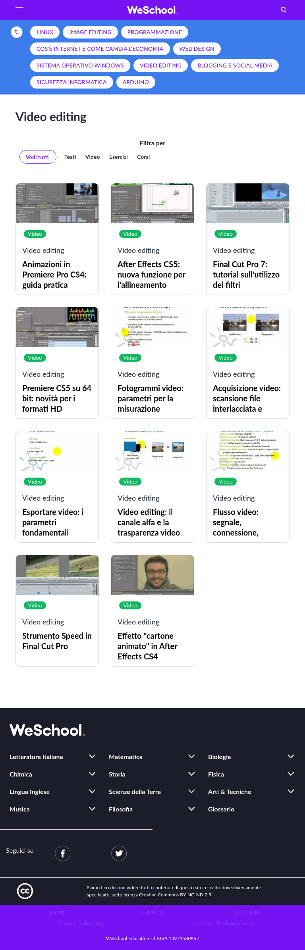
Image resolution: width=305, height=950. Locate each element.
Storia (117, 774)
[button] (19, 10)
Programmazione (154, 32)
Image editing (90, 32)
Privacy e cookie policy (81, 923)
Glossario (221, 809)
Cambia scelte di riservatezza (224, 923)
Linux (45, 32)
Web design (197, 48)
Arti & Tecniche (229, 791)
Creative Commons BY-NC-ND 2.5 (175, 895)
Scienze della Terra (135, 791)
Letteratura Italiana (36, 756)
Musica (20, 809)
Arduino (136, 82)
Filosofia (121, 809)
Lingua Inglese (30, 791)
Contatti (57, 912)
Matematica (126, 756)
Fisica (216, 774)
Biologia (219, 756)
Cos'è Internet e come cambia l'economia (100, 48)
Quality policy (247, 912)
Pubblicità (152, 912)
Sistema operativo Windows (80, 65)
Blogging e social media (234, 65)
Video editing (160, 65)
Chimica (21, 774)
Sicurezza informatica (72, 82)
